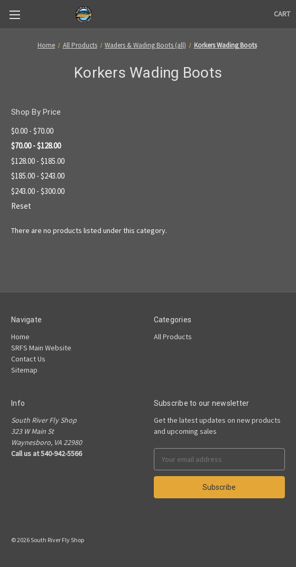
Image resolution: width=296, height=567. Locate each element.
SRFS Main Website (41, 347)
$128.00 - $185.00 (37, 161)
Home (20, 336)
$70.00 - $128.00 (36, 146)
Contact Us (28, 359)
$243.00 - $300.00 (37, 191)
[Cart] (282, 14)
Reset (21, 206)
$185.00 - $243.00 (37, 176)
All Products (173, 336)
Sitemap (24, 370)
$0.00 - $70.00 (32, 131)
